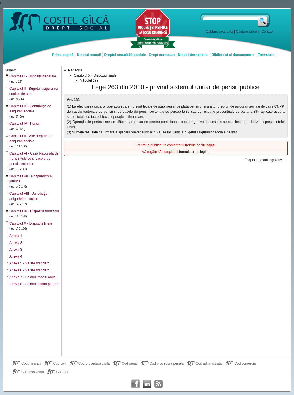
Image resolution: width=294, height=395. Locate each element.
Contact (267, 32)
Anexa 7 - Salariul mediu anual (32, 277)
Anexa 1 (15, 236)
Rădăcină (75, 70)
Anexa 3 (15, 250)
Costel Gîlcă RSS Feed (158, 383)
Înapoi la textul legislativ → (265, 160)
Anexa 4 (15, 256)
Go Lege (62, 372)
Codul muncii (31, 363)
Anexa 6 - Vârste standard (29, 270)
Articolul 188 (89, 81)
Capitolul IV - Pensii (24, 124)
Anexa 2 (15, 243)
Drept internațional (193, 55)
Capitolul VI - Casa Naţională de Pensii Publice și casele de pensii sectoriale (34, 158)
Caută (264, 20)
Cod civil (59, 363)
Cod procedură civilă (94, 363)
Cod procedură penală (167, 363)
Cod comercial (245, 363)
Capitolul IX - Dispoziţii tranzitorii (34, 211)
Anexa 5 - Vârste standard (29, 263)
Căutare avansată (219, 32)
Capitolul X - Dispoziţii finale (30, 223)
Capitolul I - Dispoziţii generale (32, 76)
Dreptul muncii (89, 55)
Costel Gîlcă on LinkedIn (147, 383)
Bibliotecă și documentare (233, 55)
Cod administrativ (209, 363)
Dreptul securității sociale (125, 55)
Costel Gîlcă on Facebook (135, 383)
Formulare (266, 55)
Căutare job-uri (247, 32)
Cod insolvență (32, 372)
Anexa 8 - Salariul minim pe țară (34, 284)
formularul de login (193, 152)
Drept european (162, 55)
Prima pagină (63, 55)
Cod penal (130, 363)
